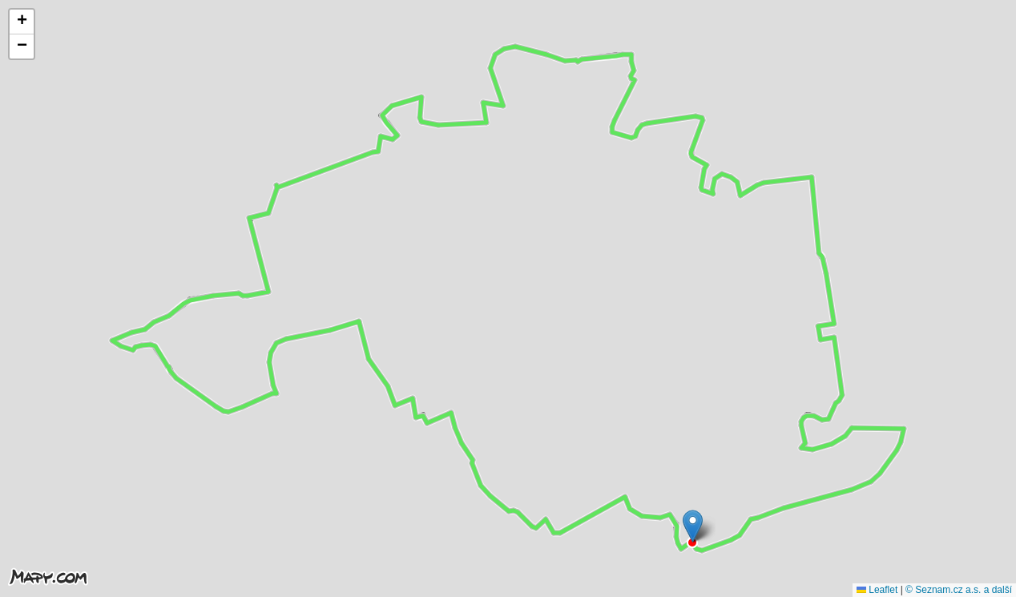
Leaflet (877, 589)
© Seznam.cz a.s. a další (958, 589)
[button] (693, 526)
